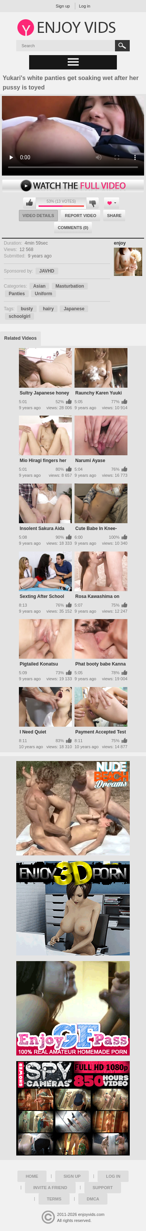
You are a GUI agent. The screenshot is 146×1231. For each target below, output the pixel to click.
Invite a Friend (50, 1187)
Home (32, 1176)
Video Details (38, 215)
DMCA (93, 1199)
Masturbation (70, 286)
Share (114, 215)
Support (103, 1187)
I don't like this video (92, 203)
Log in (84, 6)
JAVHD (46, 271)
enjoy (120, 243)
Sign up (63, 6)
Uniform (43, 293)
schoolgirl (19, 316)
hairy (48, 308)
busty (27, 308)
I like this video (29, 203)
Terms (54, 1199)
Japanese (74, 308)
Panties (17, 293)
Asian (39, 286)
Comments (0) (73, 227)
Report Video (80, 215)
